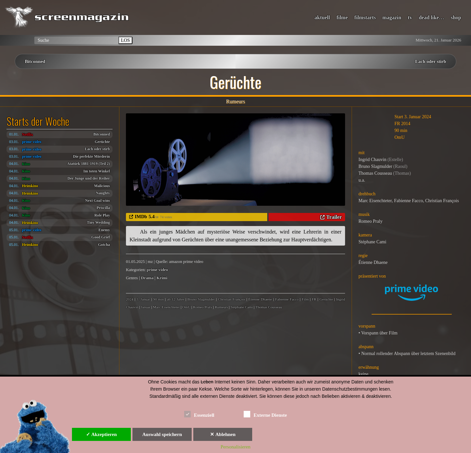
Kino (26, 164)
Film (305, 299)
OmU (186, 307)
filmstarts (365, 17)
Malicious (102, 186)
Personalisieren (235, 446)
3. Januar (143, 299)
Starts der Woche (38, 121)
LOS (125, 40)
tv (410, 17)
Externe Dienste (265, 414)
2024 (129, 299)
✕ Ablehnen (223, 434)
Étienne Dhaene (260, 299)
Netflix (27, 135)
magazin (391, 17)
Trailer (334, 217)
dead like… (431, 17)
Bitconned (35, 61)
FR (314, 299)
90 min (158, 299)
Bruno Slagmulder (201, 299)
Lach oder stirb (430, 61)
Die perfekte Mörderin (91, 156)
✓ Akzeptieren (101, 434)
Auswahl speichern (162, 434)
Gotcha (104, 245)
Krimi (161, 278)
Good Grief (100, 237)
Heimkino (30, 186)
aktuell (322, 17)
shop (456, 17)
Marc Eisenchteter (166, 307)
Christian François (231, 299)
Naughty (103, 193)
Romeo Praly (202, 307)
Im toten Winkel (96, 171)
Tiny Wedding (98, 222)
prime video (31, 142)
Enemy (104, 230)
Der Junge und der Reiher (88, 178)
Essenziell (199, 414)
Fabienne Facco (287, 299)
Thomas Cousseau (268, 307)
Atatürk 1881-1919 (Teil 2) (88, 164)
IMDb (141, 216)
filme (342, 17)
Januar (145, 307)
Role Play (102, 215)
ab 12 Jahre (175, 299)
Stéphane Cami (242, 307)
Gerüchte (102, 142)
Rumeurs (221, 307)
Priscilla (103, 208)
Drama (147, 278)
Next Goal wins (97, 201)
